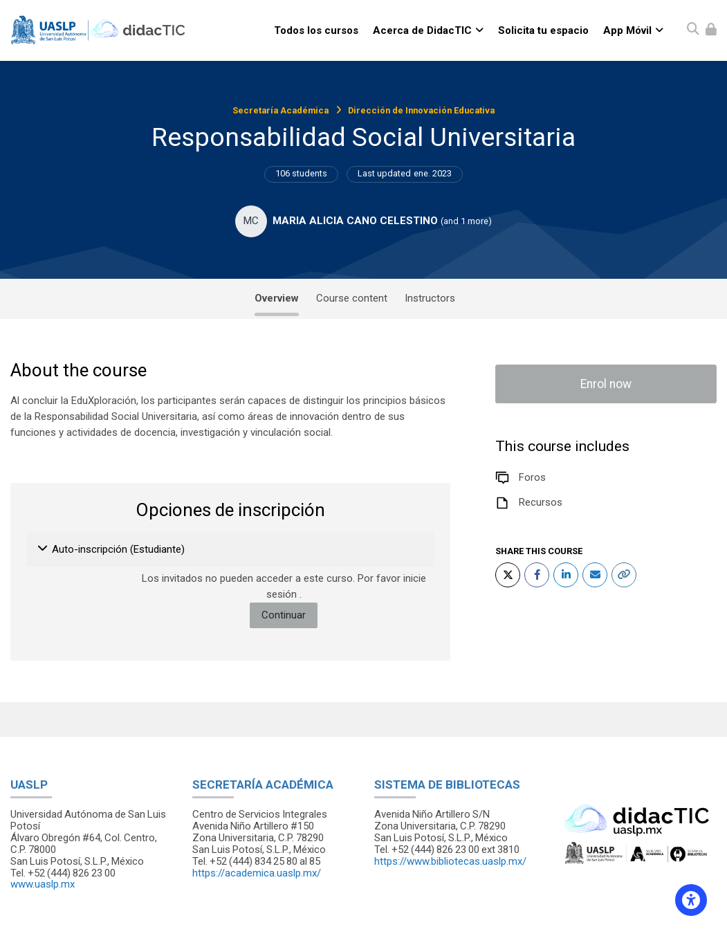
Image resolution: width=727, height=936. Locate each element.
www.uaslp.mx (42, 884)
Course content (351, 298)
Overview (277, 298)
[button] (43, 550)
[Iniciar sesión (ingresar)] (711, 30)
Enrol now (606, 384)
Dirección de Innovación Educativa (421, 110)
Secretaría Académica (280, 110)
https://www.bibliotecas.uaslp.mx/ (450, 861)
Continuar (283, 615)
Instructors (430, 298)
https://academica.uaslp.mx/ (256, 873)
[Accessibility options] (691, 900)
